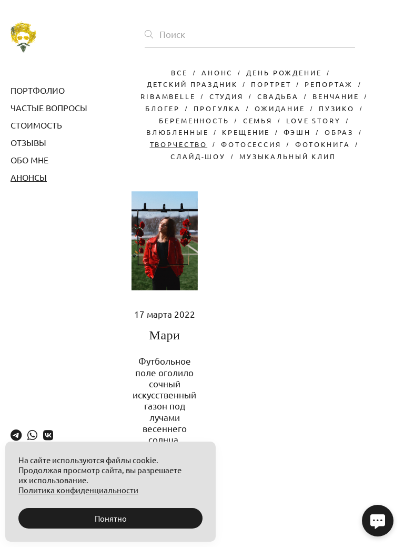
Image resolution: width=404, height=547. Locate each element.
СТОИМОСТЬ (36, 125)
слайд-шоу (198, 156)
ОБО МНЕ (29, 159)
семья (257, 120)
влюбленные (177, 132)
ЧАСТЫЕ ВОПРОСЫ (49, 107)
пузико (337, 108)
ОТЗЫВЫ (28, 142)
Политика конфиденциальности (78, 490)
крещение (246, 132)
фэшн (297, 132)
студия (226, 96)
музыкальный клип (287, 156)
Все (179, 72)
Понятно (111, 518)
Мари (164, 335)
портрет (271, 84)
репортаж (329, 84)
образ (339, 132)
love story (313, 120)
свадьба (278, 96)
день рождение (283, 72)
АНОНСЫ (29, 177)
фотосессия (251, 144)
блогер (162, 108)
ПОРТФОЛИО (38, 90)
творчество (179, 144)
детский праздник (192, 84)
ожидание (280, 108)
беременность (194, 120)
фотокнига (322, 144)
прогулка (217, 108)
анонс (217, 72)
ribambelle (168, 96)
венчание (335, 96)
